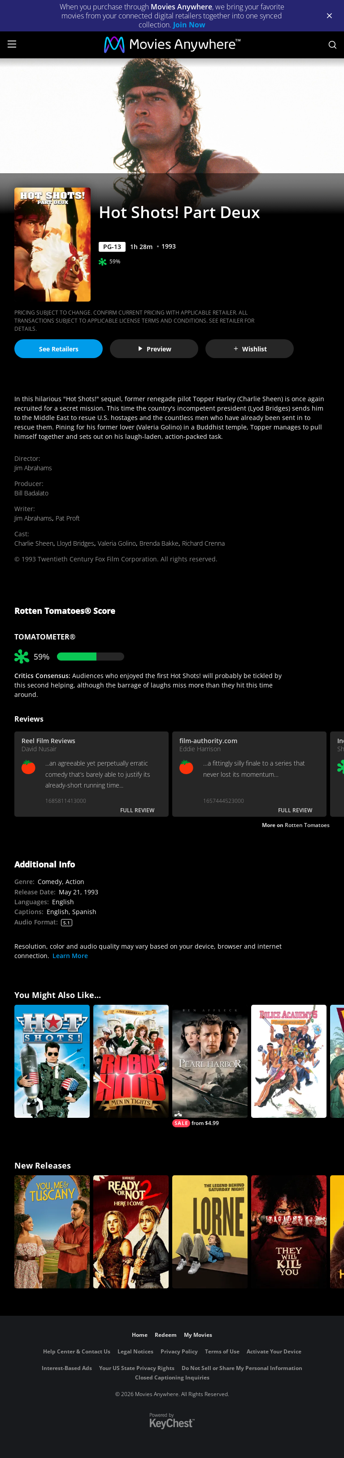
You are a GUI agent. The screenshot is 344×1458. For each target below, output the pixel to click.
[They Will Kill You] (289, 1231)
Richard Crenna (203, 543)
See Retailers (58, 349)
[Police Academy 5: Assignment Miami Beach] (289, 1061)
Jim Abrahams (33, 468)
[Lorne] (210, 1231)
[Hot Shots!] (52, 1061)
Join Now (189, 25)
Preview (154, 349)
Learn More (70, 955)
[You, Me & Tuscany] (52, 1231)
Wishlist (250, 349)
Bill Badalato (31, 493)
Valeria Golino (117, 543)
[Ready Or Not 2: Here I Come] (131, 1231)
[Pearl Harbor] (210, 1066)
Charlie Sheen (33, 543)
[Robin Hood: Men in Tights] (131, 1061)
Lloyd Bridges (75, 543)
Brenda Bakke (159, 543)
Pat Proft (68, 518)
